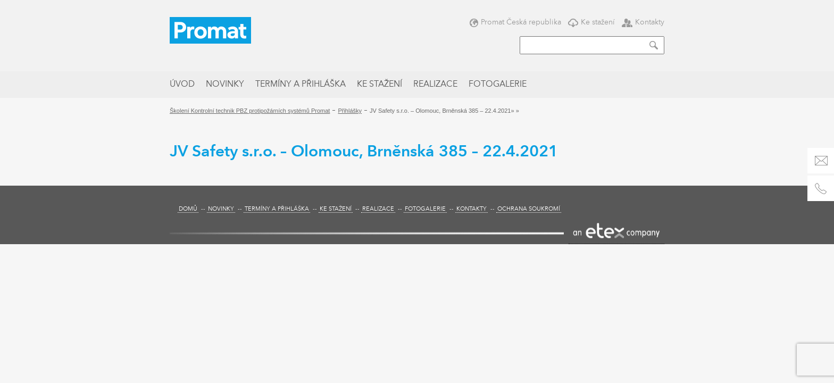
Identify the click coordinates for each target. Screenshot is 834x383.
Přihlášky (350, 110)
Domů (188, 209)
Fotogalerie (498, 84)
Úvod (182, 84)
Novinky (225, 84)
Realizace (435, 84)
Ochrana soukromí (528, 209)
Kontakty (643, 22)
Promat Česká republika (515, 22)
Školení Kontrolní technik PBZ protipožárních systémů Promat (250, 110)
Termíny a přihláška (300, 84)
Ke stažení (591, 22)
